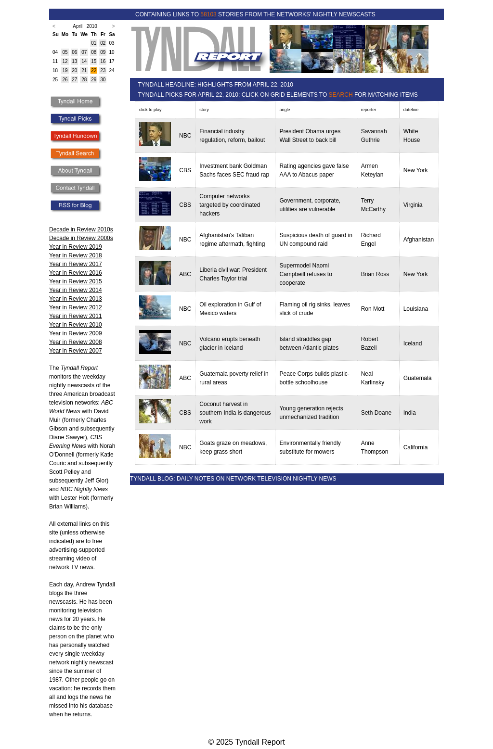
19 (64, 70)
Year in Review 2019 (75, 246)
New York (415, 170)
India (409, 412)
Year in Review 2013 (75, 298)
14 (84, 61)
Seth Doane (376, 412)
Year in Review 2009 (75, 333)
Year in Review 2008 (75, 342)
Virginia (413, 205)
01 (93, 43)
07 (84, 52)
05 (64, 52)
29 (93, 79)
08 (93, 52)
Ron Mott (373, 308)
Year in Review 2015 (75, 281)
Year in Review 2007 (75, 350)
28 (84, 79)
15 (93, 61)
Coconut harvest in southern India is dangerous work (235, 413)
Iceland (412, 343)
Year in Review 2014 (75, 290)
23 (102, 70)
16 (102, 61)
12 (64, 61)
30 (102, 79)
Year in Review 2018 (75, 255)
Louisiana (415, 308)
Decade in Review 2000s (81, 238)
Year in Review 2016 (75, 272)
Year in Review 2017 (75, 264)
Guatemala (417, 378)
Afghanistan (418, 239)
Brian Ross (375, 274)
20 (74, 70)
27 (74, 79)
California (415, 447)
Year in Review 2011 (75, 316)
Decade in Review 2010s (81, 229)
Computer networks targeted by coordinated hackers (229, 205)
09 (102, 52)
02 (102, 43)
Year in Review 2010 (75, 324)
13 (74, 61)
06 (74, 52)
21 (84, 70)
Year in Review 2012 (75, 307)
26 (64, 79)
